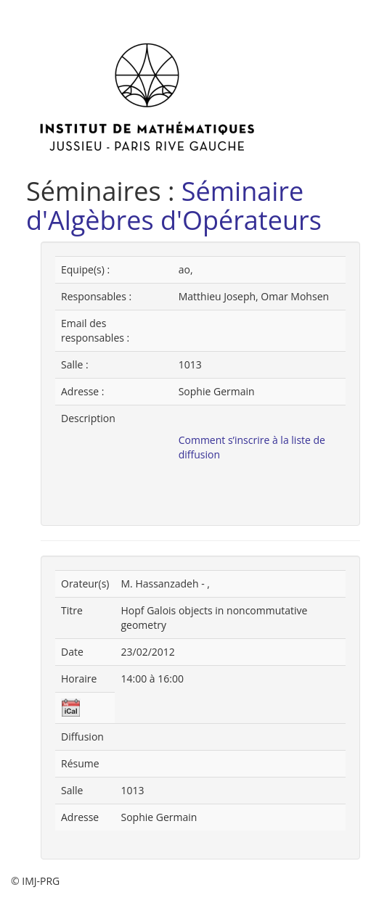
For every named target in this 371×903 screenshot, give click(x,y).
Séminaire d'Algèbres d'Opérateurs (174, 205)
